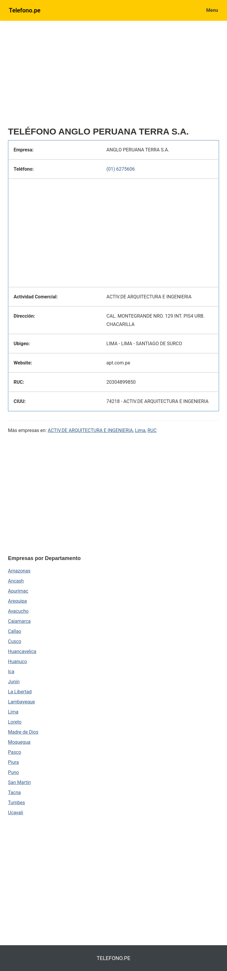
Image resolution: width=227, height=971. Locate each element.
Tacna (14, 792)
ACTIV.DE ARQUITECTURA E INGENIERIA (90, 430)
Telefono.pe (24, 10)
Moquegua (19, 742)
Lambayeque (21, 702)
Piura (13, 762)
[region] (113, 76)
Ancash (16, 581)
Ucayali (15, 812)
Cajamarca (19, 621)
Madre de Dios (23, 732)
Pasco (14, 752)
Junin (14, 681)
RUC (152, 430)
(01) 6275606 (120, 169)
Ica (11, 671)
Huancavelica (22, 651)
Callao (14, 631)
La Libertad (20, 692)
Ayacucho (18, 611)
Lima (140, 430)
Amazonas (19, 571)
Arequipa (17, 601)
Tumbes (16, 802)
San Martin (19, 782)
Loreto (15, 722)
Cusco (14, 641)
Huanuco (17, 661)
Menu (212, 10)
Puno (13, 772)
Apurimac (18, 591)
